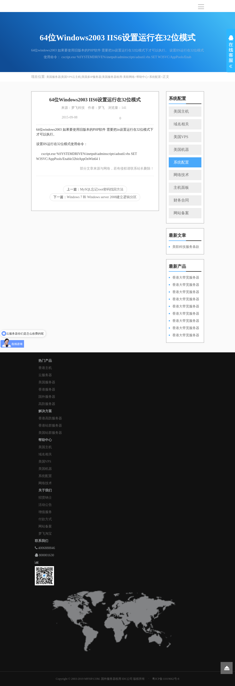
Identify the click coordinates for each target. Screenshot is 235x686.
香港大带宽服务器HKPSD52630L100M (184, 285)
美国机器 (181, 149)
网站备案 (181, 213)
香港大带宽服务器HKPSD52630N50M (184, 307)
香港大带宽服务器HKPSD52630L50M (184, 314)
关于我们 (45, 490)
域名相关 (181, 124)
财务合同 (181, 200)
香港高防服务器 (50, 418)
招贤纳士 (45, 497)
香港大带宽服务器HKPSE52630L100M (184, 292)
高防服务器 (46, 404)
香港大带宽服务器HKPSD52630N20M (184, 335)
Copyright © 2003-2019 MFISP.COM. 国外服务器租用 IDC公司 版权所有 (100, 678)
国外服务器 (46, 396)
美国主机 (181, 111)
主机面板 (181, 187)
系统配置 (155, 77)
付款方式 (45, 519)
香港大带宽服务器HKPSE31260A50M (184, 328)
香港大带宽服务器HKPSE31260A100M (184, 299)
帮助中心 (142, 77)
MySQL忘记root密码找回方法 (101, 189)
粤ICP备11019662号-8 (165, 678)
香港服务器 (46, 389)
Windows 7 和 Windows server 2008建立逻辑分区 (102, 197)
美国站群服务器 (50, 433)
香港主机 (45, 368)
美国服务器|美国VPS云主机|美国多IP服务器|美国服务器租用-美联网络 (90, 77)
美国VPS (181, 137)
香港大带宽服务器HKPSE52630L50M (184, 321)
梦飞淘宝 (45, 533)
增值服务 (45, 512)
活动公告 (45, 505)
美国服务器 (46, 382)
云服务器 (45, 375)
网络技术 (181, 175)
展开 (230, 52)
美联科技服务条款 (185, 247)
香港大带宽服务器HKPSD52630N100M (184, 278)
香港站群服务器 (50, 425)
